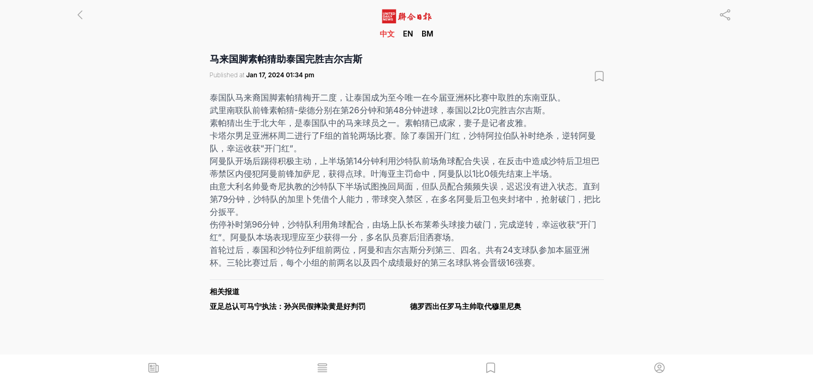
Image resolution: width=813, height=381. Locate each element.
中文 (387, 33)
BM (427, 33)
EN (408, 33)
